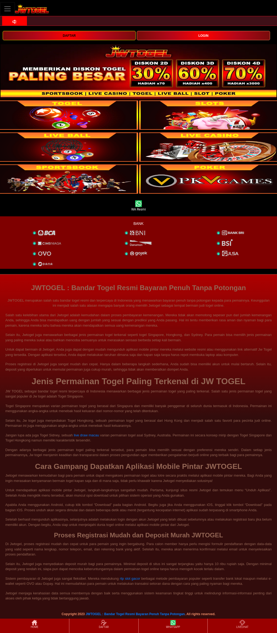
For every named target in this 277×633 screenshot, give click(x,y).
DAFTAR (69, 36)
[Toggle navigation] (7, 8)
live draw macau (86, 435)
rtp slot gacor (130, 579)
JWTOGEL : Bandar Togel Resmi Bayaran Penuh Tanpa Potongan (135, 614)
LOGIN (203, 36)
